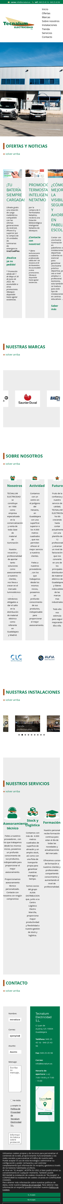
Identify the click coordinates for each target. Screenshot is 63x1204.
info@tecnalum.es (19, 2)
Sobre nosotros (50, 21)
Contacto (47, 37)
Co (30, 237)
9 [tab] (44, 735)
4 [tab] (28, 735)
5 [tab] (31, 735)
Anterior (6, 398)
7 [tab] (38, 735)
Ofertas (46, 13)
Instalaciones (49, 25)
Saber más (54, 307)
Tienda (46, 29)
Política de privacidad (31, 1185)
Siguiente (56, 398)
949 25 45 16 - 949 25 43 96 (46, 2)
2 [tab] (22, 735)
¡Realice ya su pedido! (11, 261)
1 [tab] (19, 735)
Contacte (11, 892)
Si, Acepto (31, 1195)
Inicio (45, 9)
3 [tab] (25, 735)
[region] (31, 398)
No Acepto (31, 1200)
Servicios (47, 33)
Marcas (46, 17)
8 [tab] (41, 735)
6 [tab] (34, 735)
